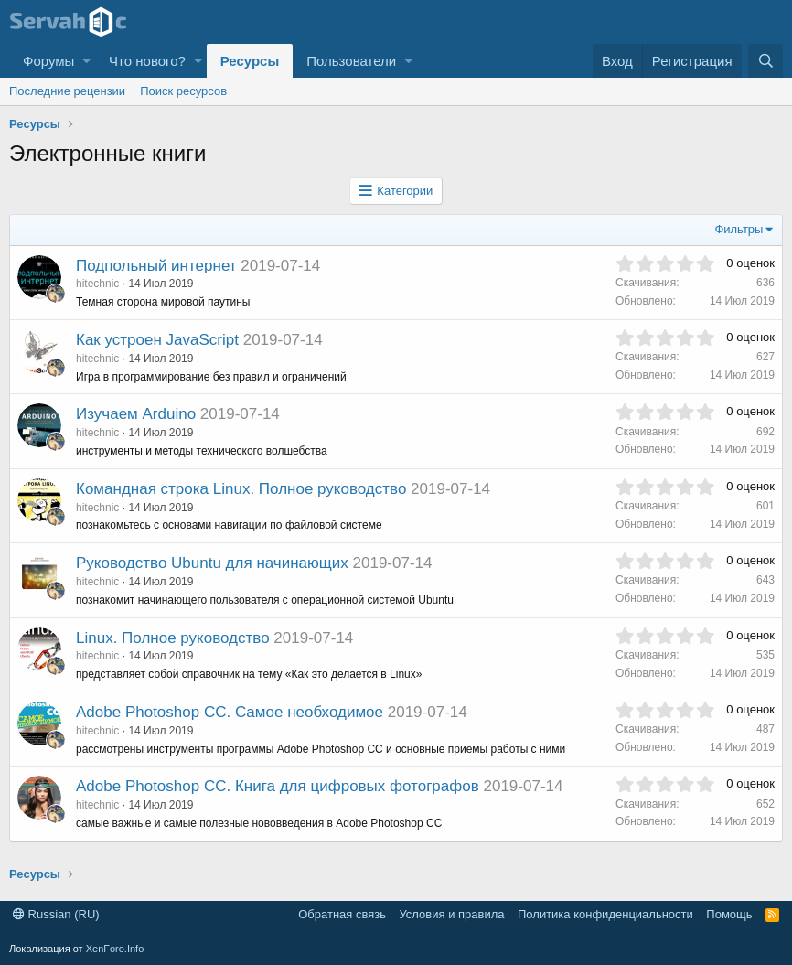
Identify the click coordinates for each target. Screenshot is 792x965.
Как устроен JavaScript (157, 339)
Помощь (729, 914)
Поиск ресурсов (183, 91)
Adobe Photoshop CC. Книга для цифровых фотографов (277, 786)
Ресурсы (250, 61)
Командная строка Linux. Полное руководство (241, 489)
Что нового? (147, 61)
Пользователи (351, 61)
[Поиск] (765, 61)
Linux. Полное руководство (173, 638)
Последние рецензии (67, 91)
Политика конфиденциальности (605, 914)
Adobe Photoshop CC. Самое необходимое (229, 712)
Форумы (48, 61)
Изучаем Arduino (136, 414)
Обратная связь (342, 914)
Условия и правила (451, 914)
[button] (86, 61)
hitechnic (97, 283)
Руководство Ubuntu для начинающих (212, 563)
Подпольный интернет (156, 265)
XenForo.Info (115, 948)
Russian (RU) (56, 914)
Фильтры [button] (738, 229)
